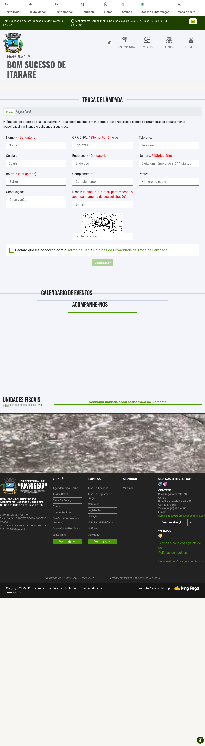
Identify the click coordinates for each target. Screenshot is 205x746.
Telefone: (145, 137)
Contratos (93, 504)
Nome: (21, 137)
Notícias (92, 528)
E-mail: (102, 194)
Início (9, 112)
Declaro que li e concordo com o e (91, 250)
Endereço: (90, 156)
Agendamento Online (65, 488)
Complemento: (82, 174)
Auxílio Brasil (60, 494)
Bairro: (21, 174)
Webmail (128, 488)
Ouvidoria (93, 535)
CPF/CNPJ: (95, 137)
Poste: (143, 174)
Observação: (15, 192)
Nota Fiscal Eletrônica (100, 522)
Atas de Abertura (98, 488)
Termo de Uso (78, 250)
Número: (155, 156)
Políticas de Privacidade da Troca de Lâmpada (130, 250)
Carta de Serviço (62, 500)
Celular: (11, 156)
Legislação (94, 510)
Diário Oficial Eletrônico (66, 528)
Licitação (93, 516)
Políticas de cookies (172, 553)
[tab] (109, 42)
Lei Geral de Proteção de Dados (180, 561)
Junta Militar (59, 535)
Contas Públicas (62, 512)
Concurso (58, 506)
